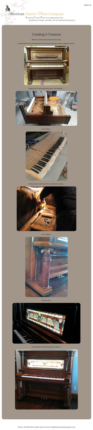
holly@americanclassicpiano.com (62, 427)
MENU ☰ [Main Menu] (87, 5)
